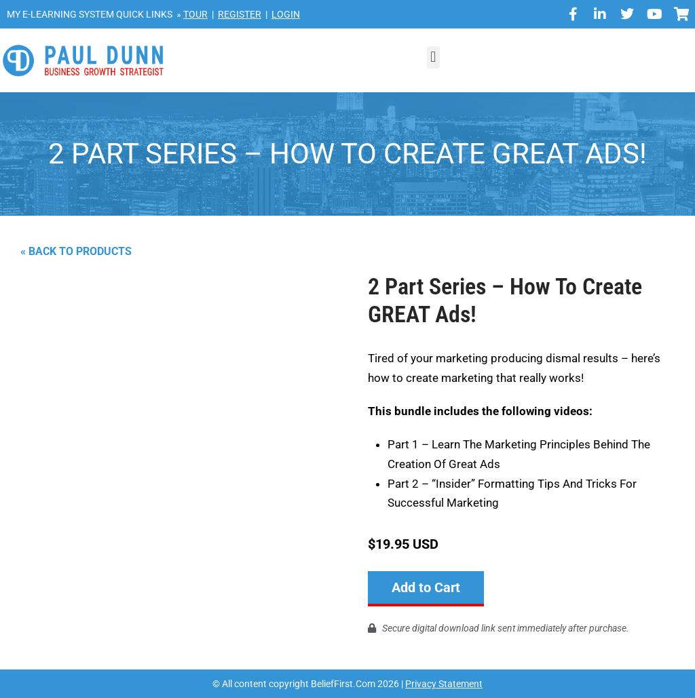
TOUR (195, 14)
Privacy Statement (444, 683)
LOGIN (285, 14)
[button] (433, 57)
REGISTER (239, 14)
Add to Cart (426, 587)
